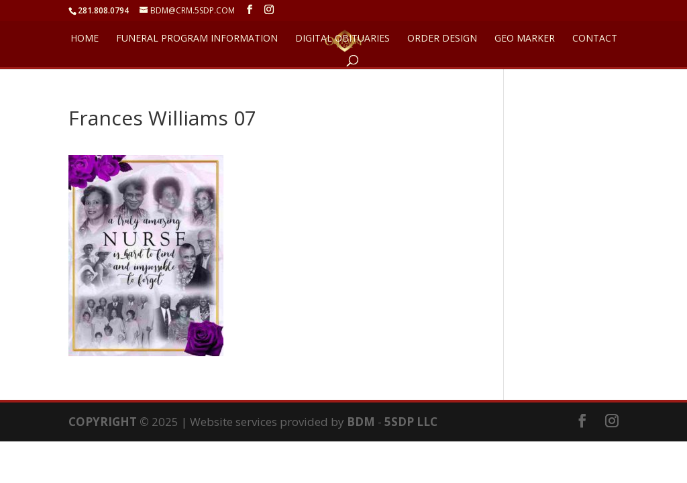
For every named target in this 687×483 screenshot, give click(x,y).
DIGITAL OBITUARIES (342, 39)
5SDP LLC (410, 421)
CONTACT (594, 39)
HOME (84, 39)
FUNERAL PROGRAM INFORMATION (197, 39)
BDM (361, 421)
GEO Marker (524, 39)
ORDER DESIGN (442, 39)
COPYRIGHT (102, 421)
